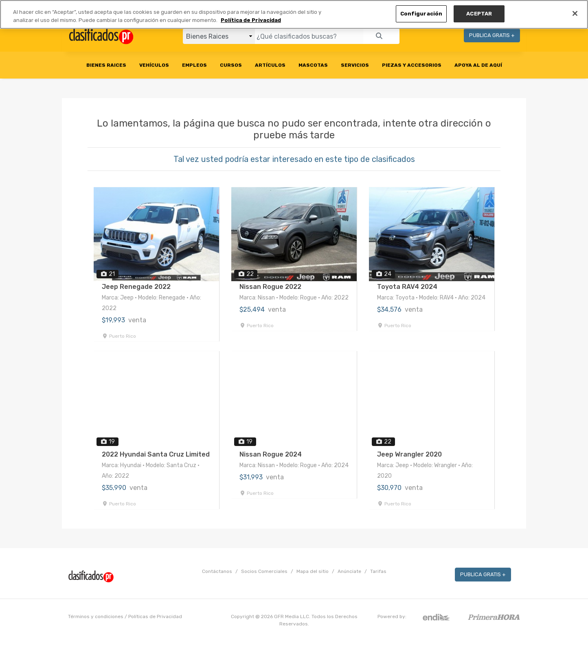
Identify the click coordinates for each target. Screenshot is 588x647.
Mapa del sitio (312, 571)
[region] (294, 14)
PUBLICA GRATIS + (492, 35)
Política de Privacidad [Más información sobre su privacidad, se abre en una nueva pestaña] (251, 20)
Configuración (421, 14)
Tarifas (378, 571)
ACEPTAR (479, 14)
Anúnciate (349, 571)
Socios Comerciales (264, 571)
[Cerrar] (575, 13)
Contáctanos (217, 571)
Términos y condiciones (95, 616)
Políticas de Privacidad (155, 616)
